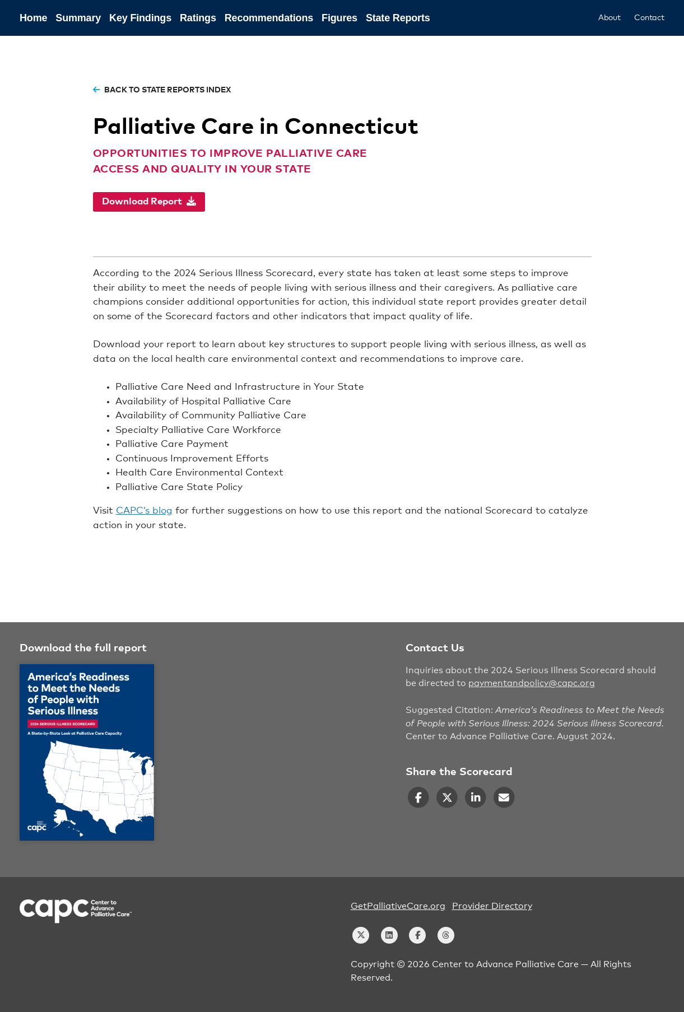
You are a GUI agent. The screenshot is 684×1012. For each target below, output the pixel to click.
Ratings (198, 18)
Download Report (149, 201)
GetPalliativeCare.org (398, 906)
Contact (649, 18)
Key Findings (140, 18)
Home (33, 18)
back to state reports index (162, 90)
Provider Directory (492, 906)
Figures (339, 18)
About (609, 18)
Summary (78, 18)
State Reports (398, 18)
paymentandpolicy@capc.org (531, 683)
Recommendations (269, 18)
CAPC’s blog (144, 511)
